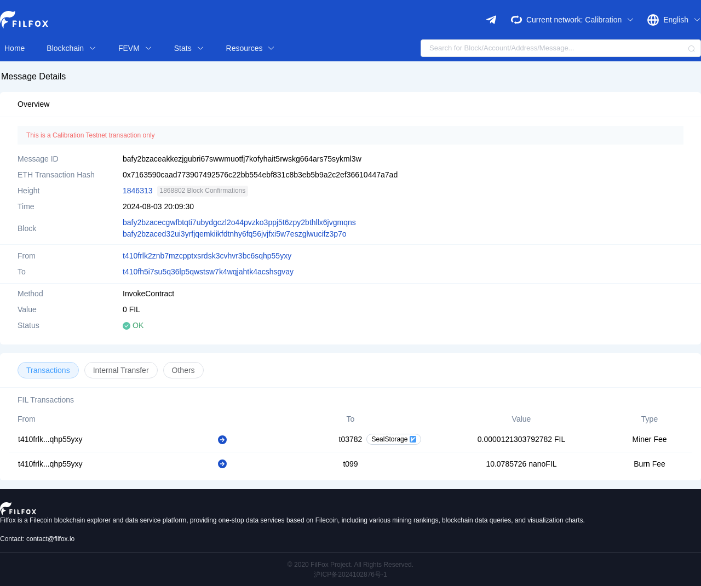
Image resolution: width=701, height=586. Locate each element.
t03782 (351, 439)
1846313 (138, 190)
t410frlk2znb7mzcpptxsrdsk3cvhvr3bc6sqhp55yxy (207, 255)
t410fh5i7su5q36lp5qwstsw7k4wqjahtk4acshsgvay (208, 271)
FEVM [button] (135, 48)
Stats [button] (189, 48)
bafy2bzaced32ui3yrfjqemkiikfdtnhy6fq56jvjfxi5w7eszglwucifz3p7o (235, 233)
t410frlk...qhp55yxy (50, 439)
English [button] (682, 19)
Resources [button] (250, 48)
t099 (350, 463)
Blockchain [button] (71, 48)
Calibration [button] (609, 19)
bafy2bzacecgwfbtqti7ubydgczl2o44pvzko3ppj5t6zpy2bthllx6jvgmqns (239, 222)
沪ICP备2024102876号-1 (350, 574)
